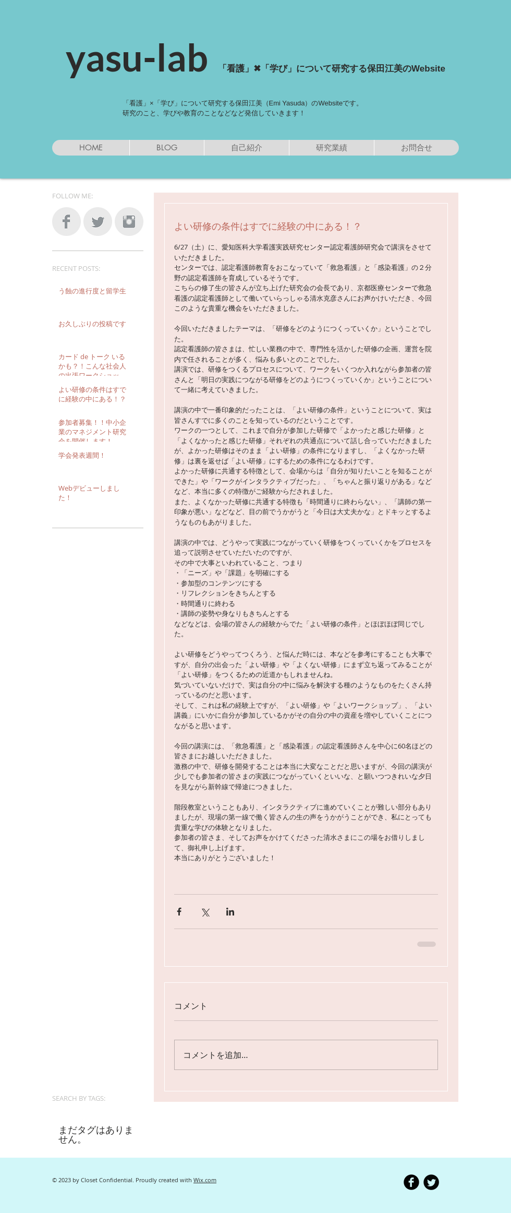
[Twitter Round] (431, 1182)
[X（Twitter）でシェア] (205, 912)
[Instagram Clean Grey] (129, 221)
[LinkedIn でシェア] (230, 912)
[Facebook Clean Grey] (66, 221)
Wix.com (204, 1180)
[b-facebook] (411, 1182)
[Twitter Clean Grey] (97, 221)
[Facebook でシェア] (179, 912)
